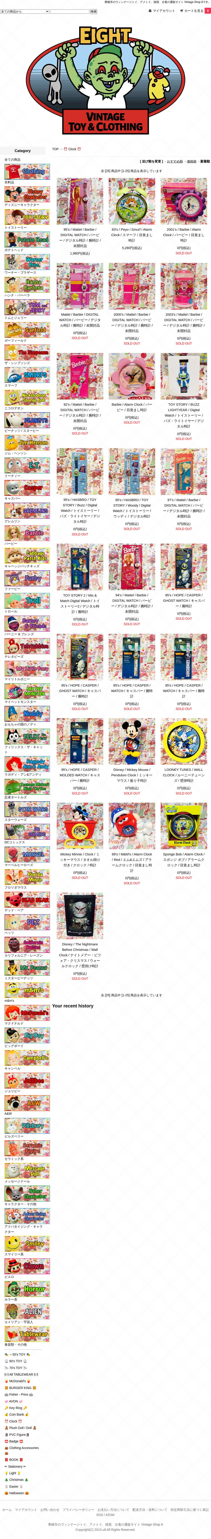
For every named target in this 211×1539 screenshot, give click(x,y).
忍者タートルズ (16, 797)
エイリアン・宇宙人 (19, 1322)
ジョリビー (12, 1091)
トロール (11, 611)
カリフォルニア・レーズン (24, 955)
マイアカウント (164, 10)
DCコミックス (15, 842)
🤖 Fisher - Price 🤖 (19, 1394)
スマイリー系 (14, 1254)
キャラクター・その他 (20, 1204)
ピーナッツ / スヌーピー (22, 430)
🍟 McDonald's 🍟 (17, 1381)
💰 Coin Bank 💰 (17, 1414)
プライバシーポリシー (78, 1510)
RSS (100, 1515)
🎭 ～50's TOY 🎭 (17, 1354)
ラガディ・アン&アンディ (23, 774)
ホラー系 (11, 1299)
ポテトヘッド (14, 250)
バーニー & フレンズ (19, 634)
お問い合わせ (49, 1510)
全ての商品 (12, 159)
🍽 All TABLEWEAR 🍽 (21, 1374)
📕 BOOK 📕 (14, 1460)
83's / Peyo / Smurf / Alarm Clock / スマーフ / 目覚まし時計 (132, 234)
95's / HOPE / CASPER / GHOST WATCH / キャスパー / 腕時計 (184, 600)
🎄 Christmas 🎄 (16, 1480)
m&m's (9, 1000)
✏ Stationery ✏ (15, 1466)
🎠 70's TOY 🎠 (16, 1368)
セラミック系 (14, 1159)
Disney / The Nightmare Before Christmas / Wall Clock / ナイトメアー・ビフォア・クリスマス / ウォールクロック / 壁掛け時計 (80, 955)
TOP (55, 149)
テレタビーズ (14, 656)
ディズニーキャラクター (22, 205)
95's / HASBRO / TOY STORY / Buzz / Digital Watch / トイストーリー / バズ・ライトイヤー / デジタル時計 (80, 510)
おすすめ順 (175, 161)
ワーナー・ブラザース (20, 272)
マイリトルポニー (17, 679)
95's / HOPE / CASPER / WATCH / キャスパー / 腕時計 (132, 690)
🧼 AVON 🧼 (14, 1401)
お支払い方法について (113, 1510)
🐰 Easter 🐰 (14, 1486)
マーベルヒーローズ (19, 865)
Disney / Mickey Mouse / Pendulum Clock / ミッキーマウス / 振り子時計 (132, 775)
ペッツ (9, 932)
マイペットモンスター (20, 702)
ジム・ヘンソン (16, 453)
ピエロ (9, 1277)
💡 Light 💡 (13, 1473)
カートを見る (197, 10)
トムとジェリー (16, 318)
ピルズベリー (14, 1136)
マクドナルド (14, 1023)
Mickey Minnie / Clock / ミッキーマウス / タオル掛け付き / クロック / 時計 (80, 859)
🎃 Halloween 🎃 (17, 1493)
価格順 (191, 161)
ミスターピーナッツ (19, 978)
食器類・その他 (16, 1344)
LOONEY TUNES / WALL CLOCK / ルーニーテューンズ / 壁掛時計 (184, 775)
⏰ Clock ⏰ (72, 149)
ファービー (12, 589)
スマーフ (11, 385)
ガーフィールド (16, 340)
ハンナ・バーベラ (17, 295)
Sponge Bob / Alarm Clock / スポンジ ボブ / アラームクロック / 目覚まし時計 (184, 859)
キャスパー (12, 498)
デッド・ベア (14, 910)
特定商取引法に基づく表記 (190, 1510)
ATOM (110, 1515)
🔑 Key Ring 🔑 (16, 1408)
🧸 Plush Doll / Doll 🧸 (21, 1428)
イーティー (12, 476)
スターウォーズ (16, 820)
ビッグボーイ (14, 1046)
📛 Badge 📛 (14, 1441)
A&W (8, 1113)
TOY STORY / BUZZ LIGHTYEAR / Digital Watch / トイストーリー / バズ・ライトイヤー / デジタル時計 (184, 415)
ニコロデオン (14, 408)
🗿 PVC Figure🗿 (17, 1435)
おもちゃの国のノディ (20, 724)
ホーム (7, 1510)
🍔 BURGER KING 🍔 (20, 1388)
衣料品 (9, 182)
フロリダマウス (16, 887)
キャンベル (12, 1068)
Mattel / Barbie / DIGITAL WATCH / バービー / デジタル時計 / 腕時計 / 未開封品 (80, 319)
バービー (11, 543)
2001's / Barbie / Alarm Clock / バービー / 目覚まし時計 (184, 234)
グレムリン (12, 521)
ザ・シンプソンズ (17, 363)
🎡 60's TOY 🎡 (16, 1361)
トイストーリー (16, 227)
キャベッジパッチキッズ (22, 566)
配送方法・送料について (149, 1510)
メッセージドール (17, 1181)
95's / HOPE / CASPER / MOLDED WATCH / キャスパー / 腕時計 (80, 775)
